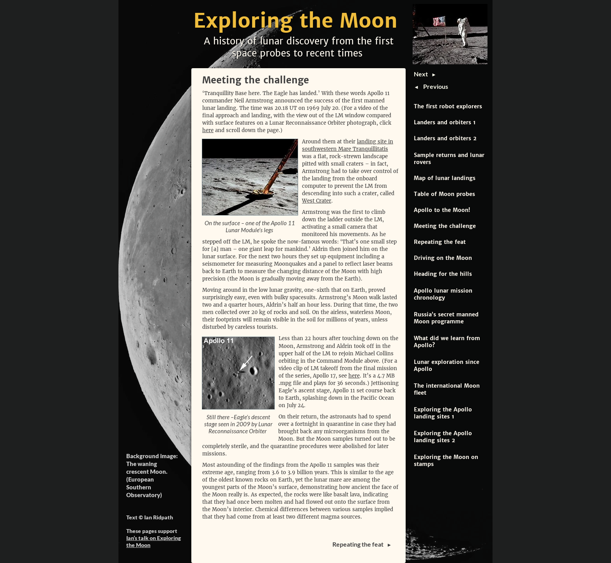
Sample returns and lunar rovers (449, 159)
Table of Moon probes (444, 194)
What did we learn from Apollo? (447, 342)
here (208, 130)
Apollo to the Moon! (442, 210)
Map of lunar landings (444, 178)
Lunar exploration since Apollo (446, 365)
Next (422, 74)
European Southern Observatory (143, 487)
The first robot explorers (448, 106)
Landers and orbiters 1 (445, 122)
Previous (435, 86)
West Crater (316, 201)
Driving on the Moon (443, 257)
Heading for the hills (443, 273)
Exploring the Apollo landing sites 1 (443, 413)
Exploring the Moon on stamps (446, 461)
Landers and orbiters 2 (445, 138)
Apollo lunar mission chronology (443, 294)
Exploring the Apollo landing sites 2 (443, 437)
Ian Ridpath (158, 517)
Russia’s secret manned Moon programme (446, 318)
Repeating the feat (440, 241)
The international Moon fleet (447, 389)
